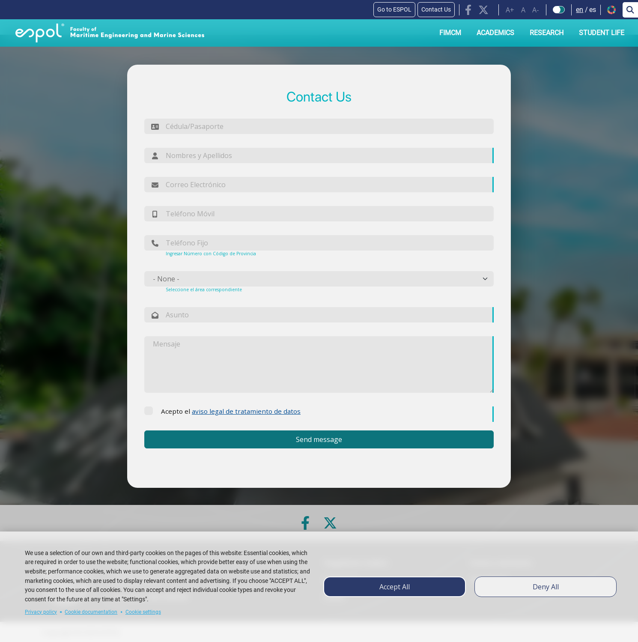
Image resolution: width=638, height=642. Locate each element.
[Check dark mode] (559, 10)
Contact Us (436, 9)
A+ (510, 10)
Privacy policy (41, 612)
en (579, 10)
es (592, 10)
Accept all (394, 586)
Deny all (546, 586)
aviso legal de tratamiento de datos (246, 411)
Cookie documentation (91, 612)
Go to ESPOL (394, 9)
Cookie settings (143, 612)
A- (535, 10)
